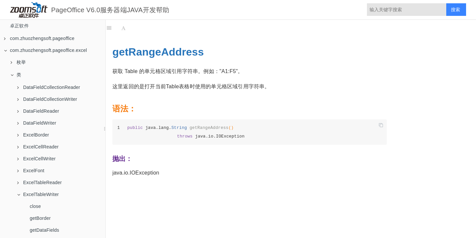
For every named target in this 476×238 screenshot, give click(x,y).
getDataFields (44, 230)
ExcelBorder (33, 135)
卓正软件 (19, 25)
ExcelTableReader (39, 182)
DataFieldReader (38, 111)
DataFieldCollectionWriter (47, 99)
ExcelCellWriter (36, 158)
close (35, 206)
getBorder (40, 218)
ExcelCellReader (38, 146)
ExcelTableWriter (38, 194)
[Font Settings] (123, 28)
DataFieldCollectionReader (48, 87)
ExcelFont (30, 170)
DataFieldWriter (36, 123)
